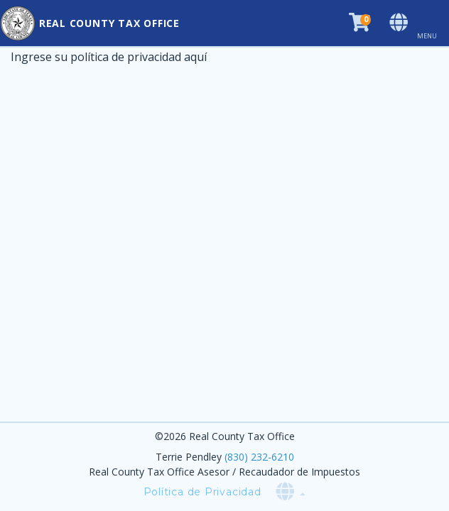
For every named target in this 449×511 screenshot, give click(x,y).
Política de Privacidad (202, 491)
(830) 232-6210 (259, 456)
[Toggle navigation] (432, 23)
